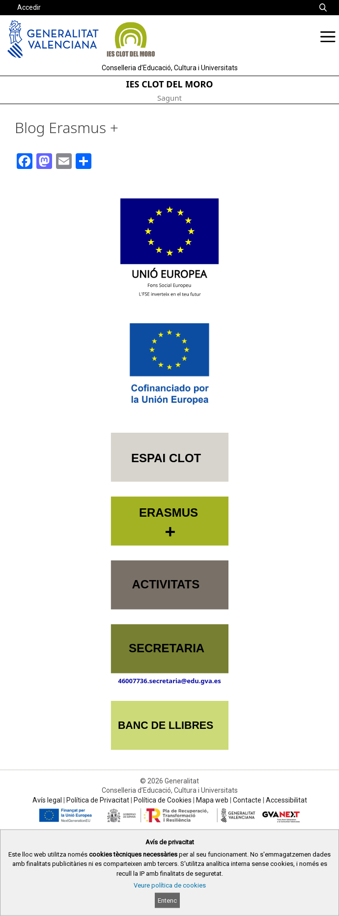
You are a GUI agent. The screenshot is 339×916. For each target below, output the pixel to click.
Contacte (247, 800)
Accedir (29, 7)
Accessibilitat (286, 800)
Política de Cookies (163, 800)
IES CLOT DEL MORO (169, 84)
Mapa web (212, 800)
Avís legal (47, 800)
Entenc (167, 900)
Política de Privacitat (97, 800)
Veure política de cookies (170, 885)
